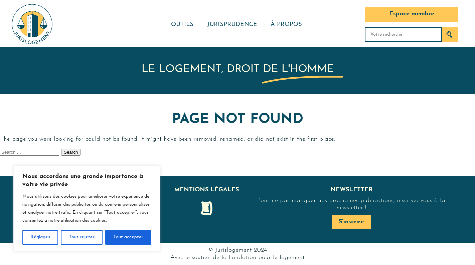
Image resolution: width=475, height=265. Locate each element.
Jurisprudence (232, 24)
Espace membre (411, 14)
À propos (286, 24)
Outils (182, 24)
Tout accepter (128, 237)
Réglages (40, 237)
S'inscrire (351, 222)
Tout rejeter (82, 237)
